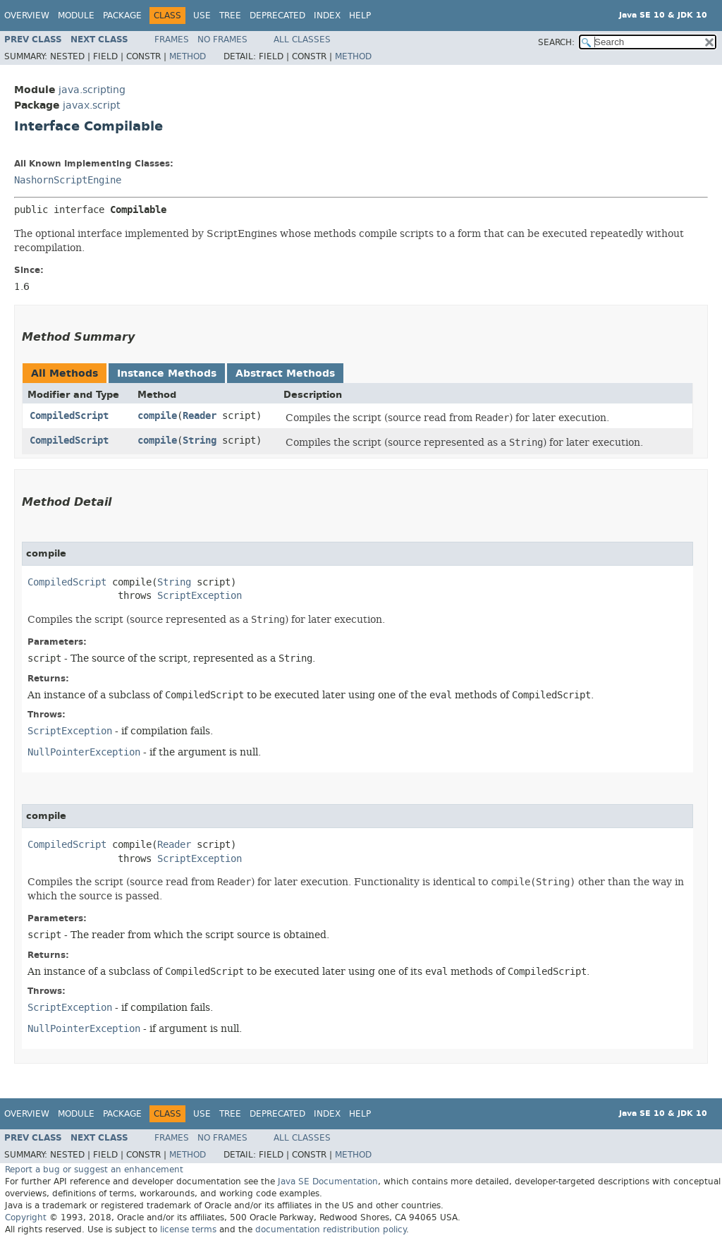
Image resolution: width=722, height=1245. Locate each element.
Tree (230, 15)
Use (202, 15)
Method (187, 56)
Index (327, 15)
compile (157, 416)
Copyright (26, 1217)
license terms (188, 1229)
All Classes (302, 39)
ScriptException (199, 596)
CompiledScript (69, 416)
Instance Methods (166, 373)
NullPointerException (83, 752)
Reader (199, 416)
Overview (26, 15)
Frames (171, 39)
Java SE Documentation (328, 1181)
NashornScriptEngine (67, 180)
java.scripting (92, 90)
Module (76, 15)
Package (122, 15)
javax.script (91, 105)
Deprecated (277, 15)
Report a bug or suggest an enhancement (94, 1169)
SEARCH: (556, 42)
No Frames (222, 39)
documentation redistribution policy (330, 1229)
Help (360, 15)
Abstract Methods (285, 373)
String (199, 441)
